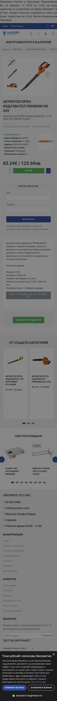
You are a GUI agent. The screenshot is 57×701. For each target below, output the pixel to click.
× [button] (53, 654)
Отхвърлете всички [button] (41, 687)
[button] (28, 695)
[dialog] (28, 676)
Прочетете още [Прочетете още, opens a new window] (38, 682)
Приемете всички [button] (14, 687)
